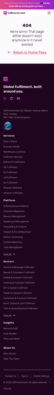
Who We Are (9, 353)
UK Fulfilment (10, 167)
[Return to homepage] (14, 13)
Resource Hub (10, 328)
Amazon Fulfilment (13, 193)
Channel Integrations (13, 211)
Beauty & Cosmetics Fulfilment (19, 272)
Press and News (11, 338)
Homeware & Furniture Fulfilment (20, 298)
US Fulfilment (10, 177)
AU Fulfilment (10, 182)
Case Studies (10, 333)
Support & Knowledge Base (17, 231)
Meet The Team (11, 358)
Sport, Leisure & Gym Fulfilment (19, 303)
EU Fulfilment (10, 172)
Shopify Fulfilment (12, 187)
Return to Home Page (27, 52)
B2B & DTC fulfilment (14, 162)
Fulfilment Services (13, 157)
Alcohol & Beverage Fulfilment (18, 267)
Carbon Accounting (13, 237)
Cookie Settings (41, 376)
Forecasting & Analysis (15, 226)
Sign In (24, 376)
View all (7, 254)
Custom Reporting (12, 242)
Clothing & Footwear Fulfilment (19, 282)
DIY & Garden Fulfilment (15, 287)
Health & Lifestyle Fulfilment (17, 293)
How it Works (10, 141)
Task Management (12, 247)
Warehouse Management (16, 221)
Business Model (11, 146)
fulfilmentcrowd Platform (16, 206)
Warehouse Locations (14, 151)
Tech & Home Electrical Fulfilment (20, 308)
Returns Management (14, 216)
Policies (7, 388)
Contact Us (10, 376)
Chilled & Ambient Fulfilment (17, 277)
